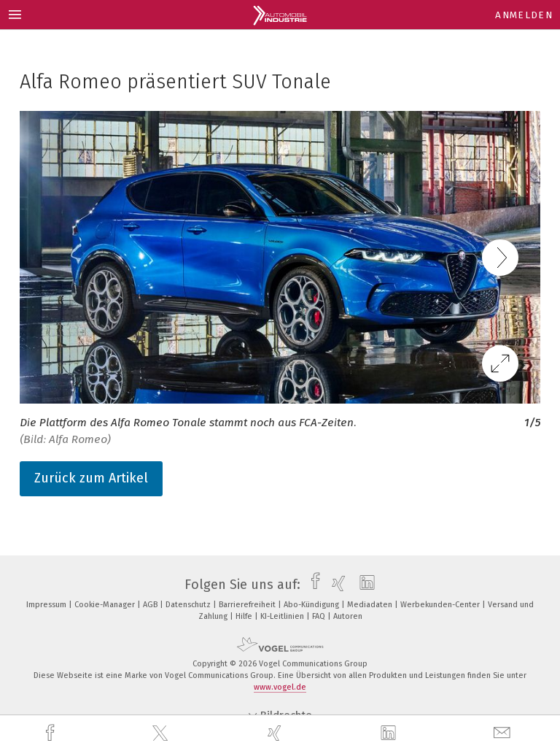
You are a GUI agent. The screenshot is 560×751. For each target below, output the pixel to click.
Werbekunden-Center (441, 604)
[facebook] (52, 733)
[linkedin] (390, 733)
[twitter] (162, 733)
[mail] (504, 733)
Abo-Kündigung (312, 604)
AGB (151, 604)
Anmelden (524, 15)
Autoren (347, 616)
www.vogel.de (280, 687)
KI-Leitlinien (283, 616)
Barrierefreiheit (248, 604)
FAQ (319, 616)
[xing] (276, 733)
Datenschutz (189, 604)
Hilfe (245, 616)
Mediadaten (370, 604)
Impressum (47, 604)
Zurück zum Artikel (91, 478)
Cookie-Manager (105, 604)
